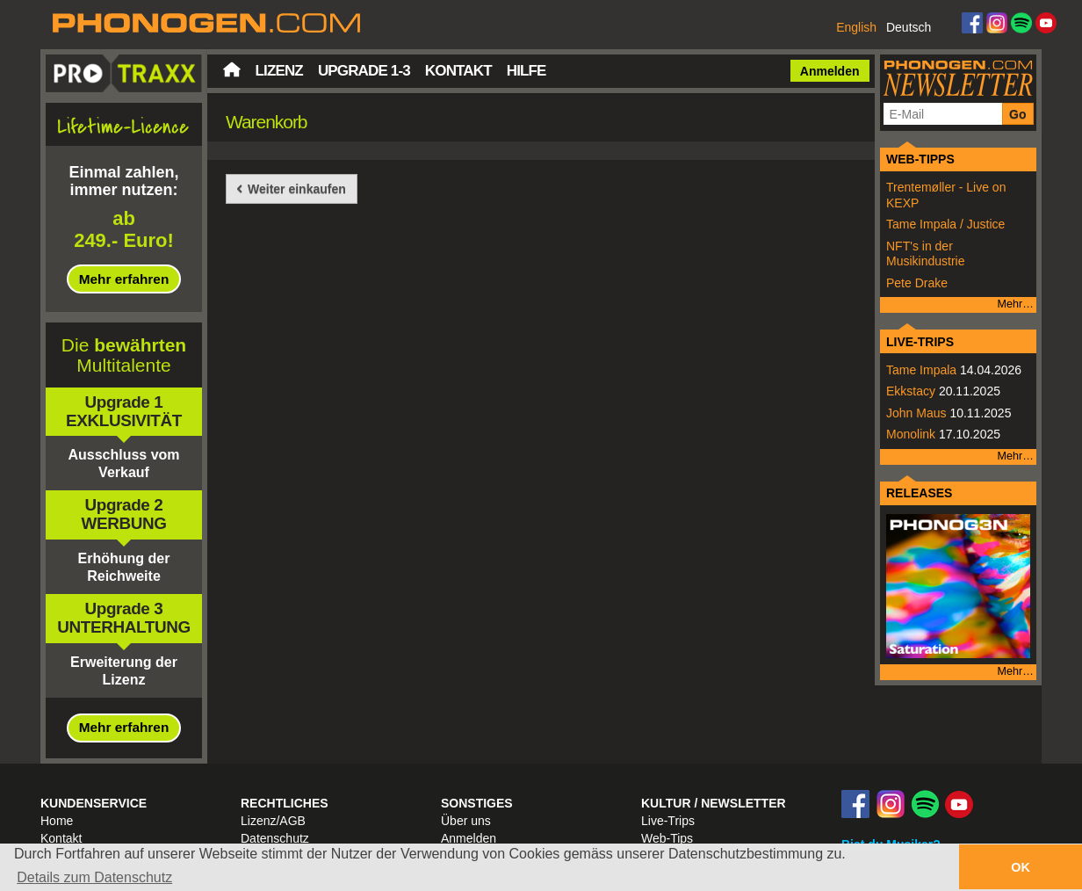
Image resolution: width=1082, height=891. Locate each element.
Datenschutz (275, 838)
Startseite (231, 69)
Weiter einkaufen (297, 189)
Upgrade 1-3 (364, 70)
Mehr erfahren (124, 279)
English (856, 27)
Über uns (466, 821)
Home (56, 821)
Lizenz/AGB (273, 821)
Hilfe (526, 70)
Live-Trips (668, 821)
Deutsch (908, 27)
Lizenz (279, 70)
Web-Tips (667, 838)
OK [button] (1020, 867)
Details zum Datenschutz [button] (94, 877)
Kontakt (458, 70)
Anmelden (830, 71)
